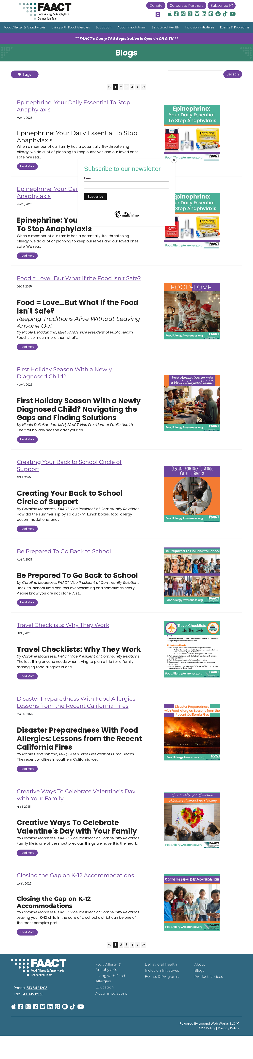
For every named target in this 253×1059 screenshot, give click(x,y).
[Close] (174, 160)
